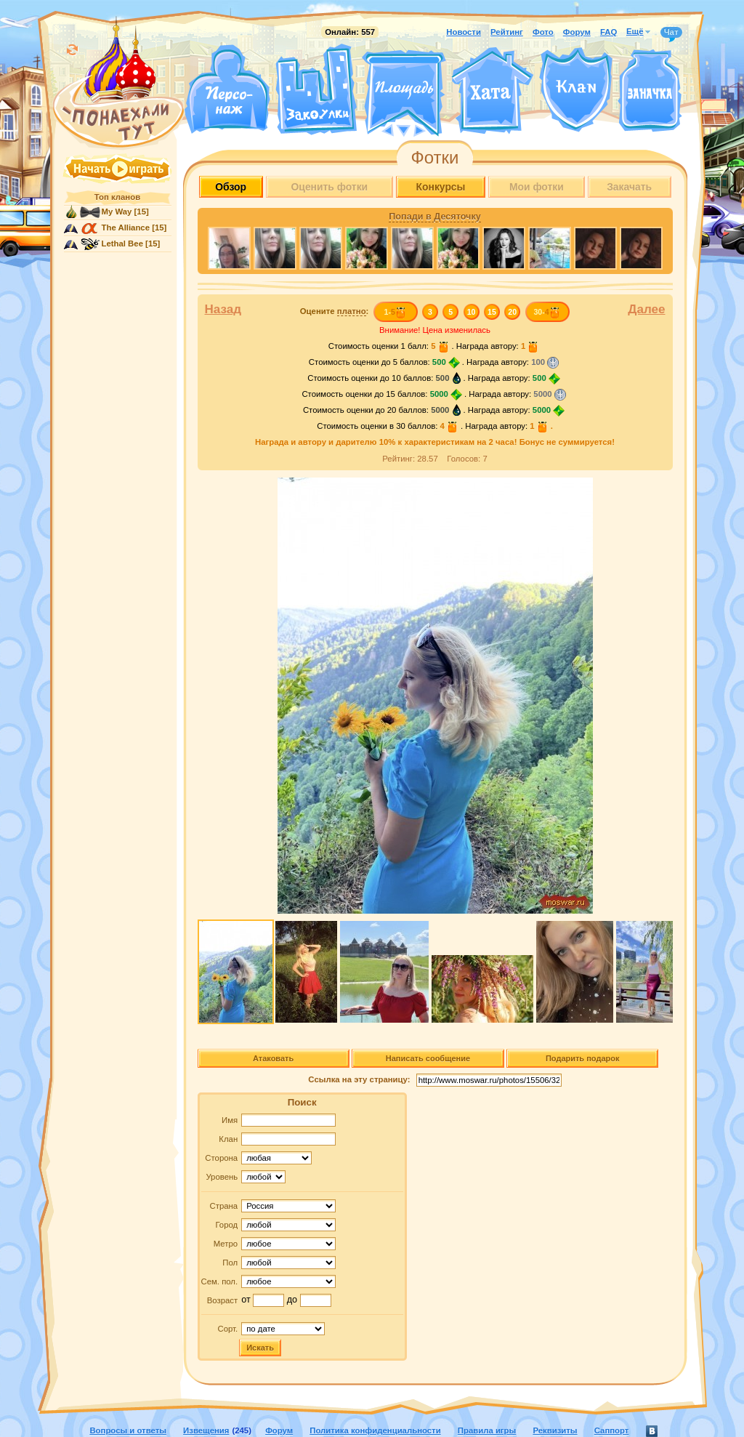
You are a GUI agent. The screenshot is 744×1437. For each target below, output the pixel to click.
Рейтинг (506, 32)
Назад (223, 309)
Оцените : (334, 311)
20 (512, 311)
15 (492, 311)
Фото (543, 32)
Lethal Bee (122, 243)
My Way (117, 211)
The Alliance (126, 227)
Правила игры (487, 1430)
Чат (671, 33)
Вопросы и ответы (127, 1430)
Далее (646, 309)
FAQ (608, 32)
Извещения (206, 1430)
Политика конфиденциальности (375, 1430)
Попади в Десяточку (434, 217)
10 (471, 311)
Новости (463, 32)
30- (546, 311)
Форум (577, 32)
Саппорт (611, 1430)
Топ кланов (117, 197)
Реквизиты (555, 1430)
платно (351, 311)
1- (395, 311)
